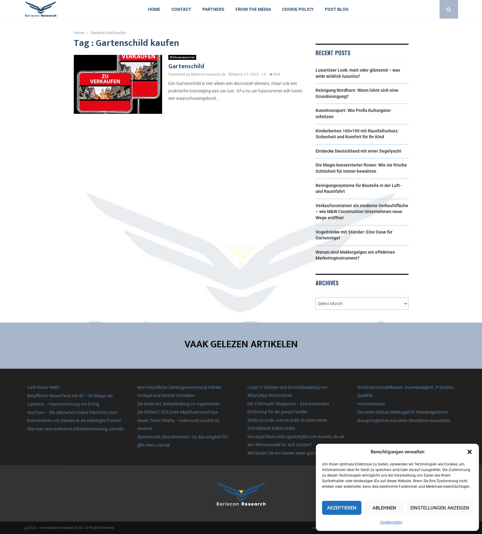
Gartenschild (186, 66)
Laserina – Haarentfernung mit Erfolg (63, 404)
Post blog (337, 9)
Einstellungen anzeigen (439, 508)
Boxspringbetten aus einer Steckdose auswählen (403, 420)
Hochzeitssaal (371, 403)
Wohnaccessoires (182, 57)
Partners (213, 9)
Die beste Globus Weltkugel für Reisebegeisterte (402, 412)
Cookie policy (391, 522)
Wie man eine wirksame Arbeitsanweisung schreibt (75, 428)
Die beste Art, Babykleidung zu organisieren (178, 403)
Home (154, 9)
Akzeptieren (341, 508)
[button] (470, 452)
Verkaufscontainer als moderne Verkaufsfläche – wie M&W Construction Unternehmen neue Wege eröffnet (362, 211)
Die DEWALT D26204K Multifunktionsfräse (177, 412)
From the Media (253, 9)
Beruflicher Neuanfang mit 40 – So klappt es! (70, 395)
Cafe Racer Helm (43, 387)
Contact (181, 9)
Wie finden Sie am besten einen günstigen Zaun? (293, 453)
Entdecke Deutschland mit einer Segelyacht (358, 151)
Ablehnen (384, 508)
